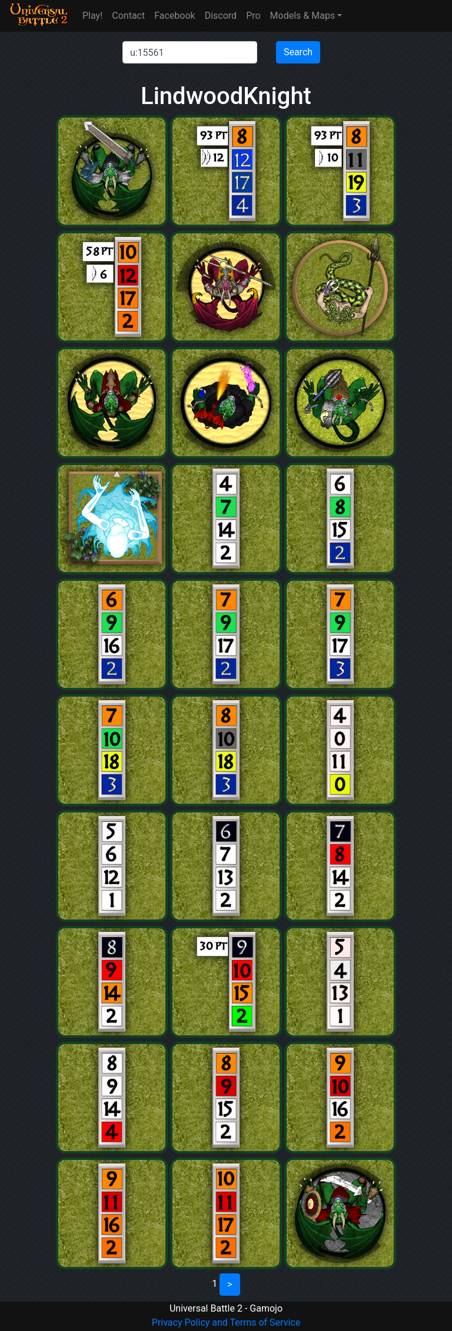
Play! (92, 15)
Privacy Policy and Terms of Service (226, 1322)
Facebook (174, 15)
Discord (221, 15)
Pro (253, 15)
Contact (128, 15)
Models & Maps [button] (302, 15)
